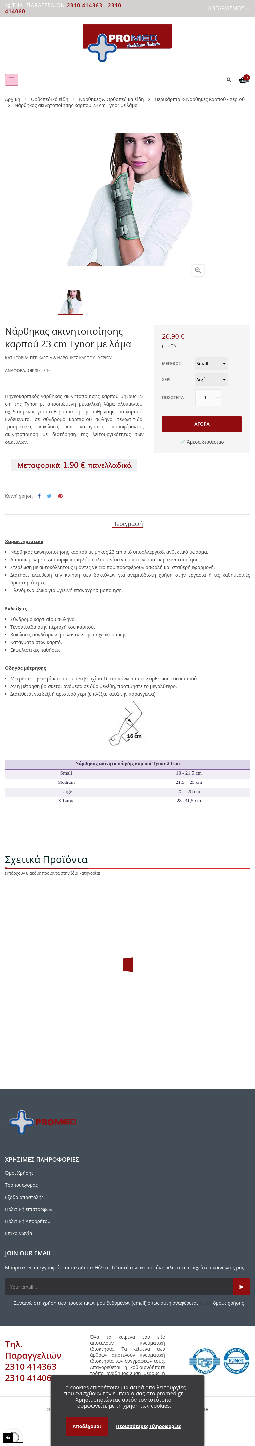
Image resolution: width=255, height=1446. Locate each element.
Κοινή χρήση (39, 496)
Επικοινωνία (18, 1233)
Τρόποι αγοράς (21, 1185)
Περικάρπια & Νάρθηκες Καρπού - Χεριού (71, 358)
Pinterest (60, 496)
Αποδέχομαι (87, 1426)
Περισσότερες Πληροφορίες (148, 1426)
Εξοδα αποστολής (24, 1197)
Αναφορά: (15, 370)
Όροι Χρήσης (19, 1173)
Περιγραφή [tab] (127, 524)
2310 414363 (84, 5)
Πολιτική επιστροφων (28, 1209)
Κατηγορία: (16, 358)
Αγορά (202, 424)
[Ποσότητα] (205, 397)
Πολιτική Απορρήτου (27, 1221)
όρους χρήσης (228, 1303)
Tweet (49, 496)
